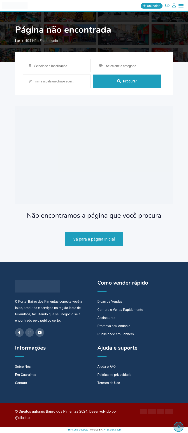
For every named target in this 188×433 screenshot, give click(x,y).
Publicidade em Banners (115, 334)
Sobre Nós (23, 367)
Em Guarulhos (25, 375)
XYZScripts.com (112, 429)
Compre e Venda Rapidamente (120, 310)
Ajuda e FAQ (106, 367)
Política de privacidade (114, 375)
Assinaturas (106, 318)
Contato (21, 383)
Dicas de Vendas (110, 302)
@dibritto (22, 418)
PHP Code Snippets (77, 429)
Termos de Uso (108, 383)
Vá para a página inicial (94, 239)
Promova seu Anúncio (113, 326)
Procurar (127, 81)
